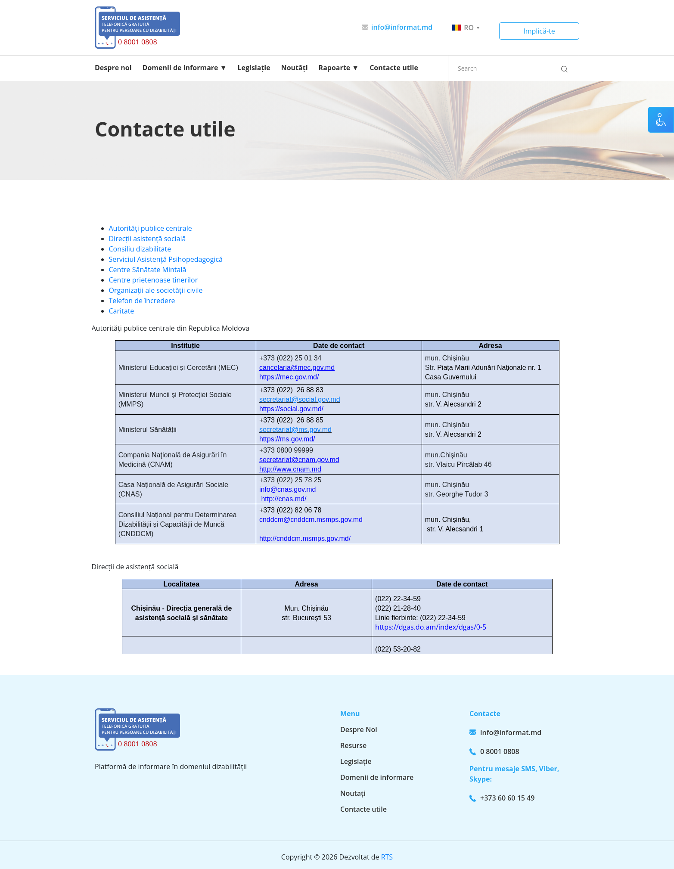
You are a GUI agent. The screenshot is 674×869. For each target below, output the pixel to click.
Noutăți (294, 67)
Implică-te (539, 31)
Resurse (353, 745)
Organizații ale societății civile (156, 290)
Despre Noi (358, 729)
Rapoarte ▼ (339, 67)
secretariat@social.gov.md (299, 399)
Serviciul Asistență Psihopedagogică (166, 259)
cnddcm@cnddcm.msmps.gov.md (311, 519)
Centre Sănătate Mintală (147, 269)
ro (465, 27)
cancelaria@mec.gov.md (297, 367)
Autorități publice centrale (150, 228)
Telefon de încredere (142, 300)
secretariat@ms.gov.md (295, 429)
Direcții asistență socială (147, 238)
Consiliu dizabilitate (140, 249)
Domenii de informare (376, 777)
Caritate (121, 311)
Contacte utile (394, 67)
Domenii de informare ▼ (185, 67)
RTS (387, 857)
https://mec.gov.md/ (289, 377)
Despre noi (113, 67)
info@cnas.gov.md (287, 489)
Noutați (353, 793)
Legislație (254, 67)
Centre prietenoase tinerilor (153, 280)
